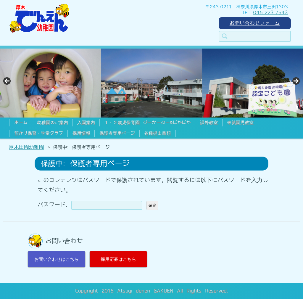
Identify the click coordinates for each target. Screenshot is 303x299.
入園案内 (86, 122)
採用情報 (81, 133)
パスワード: (90, 205)
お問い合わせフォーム (255, 23)
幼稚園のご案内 (52, 122)
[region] (151, 83)
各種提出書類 (157, 133)
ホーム (21, 122)
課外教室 (209, 122)
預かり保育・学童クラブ (38, 133)
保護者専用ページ (117, 133)
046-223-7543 (270, 12)
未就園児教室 (240, 122)
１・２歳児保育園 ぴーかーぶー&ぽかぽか (147, 122)
